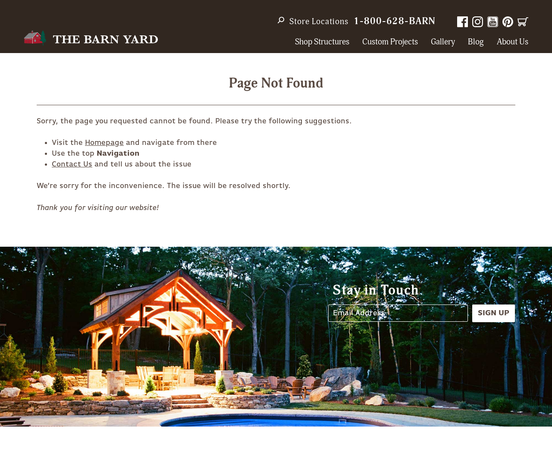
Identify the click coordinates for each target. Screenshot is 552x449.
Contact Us (72, 164)
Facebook (462, 21)
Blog (476, 42)
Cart (523, 21)
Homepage (104, 143)
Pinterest (507, 21)
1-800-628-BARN (395, 21)
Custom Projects (390, 42)
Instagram (477, 21)
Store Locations (318, 21)
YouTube (492, 21)
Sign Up (493, 313)
